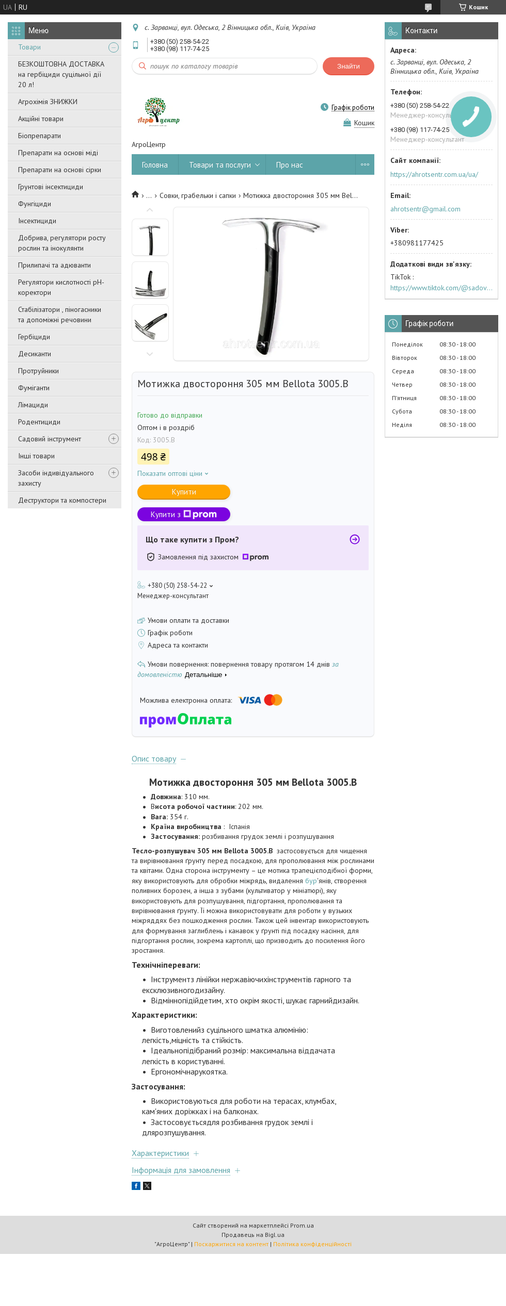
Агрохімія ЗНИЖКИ (47, 101)
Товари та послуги (220, 165)
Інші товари (36, 455)
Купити (184, 492)
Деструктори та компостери (62, 500)
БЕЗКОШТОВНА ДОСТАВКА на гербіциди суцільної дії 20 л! (61, 74)
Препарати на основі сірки (59, 169)
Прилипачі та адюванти (54, 265)
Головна (155, 165)
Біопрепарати (39, 135)
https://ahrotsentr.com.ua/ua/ (434, 174)
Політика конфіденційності (312, 1244)
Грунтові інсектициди (50, 186)
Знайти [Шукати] (348, 66)
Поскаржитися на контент (231, 1244)
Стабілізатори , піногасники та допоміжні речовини (59, 314)
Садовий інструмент (49, 438)
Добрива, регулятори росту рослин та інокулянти (62, 243)
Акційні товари (41, 118)
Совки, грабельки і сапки (198, 195)
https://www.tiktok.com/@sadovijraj (441, 287)
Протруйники (38, 370)
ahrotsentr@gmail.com (425, 208)
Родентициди (39, 421)
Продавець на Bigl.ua (253, 1234)
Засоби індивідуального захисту (56, 478)
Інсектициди (37, 220)
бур (311, 880)
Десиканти (34, 353)
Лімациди (33, 404)
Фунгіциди (34, 203)
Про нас (289, 165)
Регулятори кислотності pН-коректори (61, 287)
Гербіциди (34, 336)
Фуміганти (34, 387)
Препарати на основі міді (58, 152)
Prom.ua (302, 1225)
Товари (29, 47)
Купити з (184, 514)
